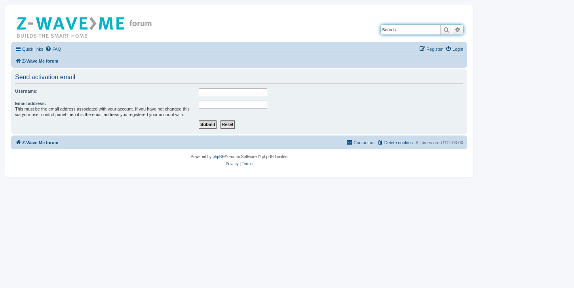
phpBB (218, 156)
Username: (26, 91)
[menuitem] (53, 49)
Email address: (30, 103)
